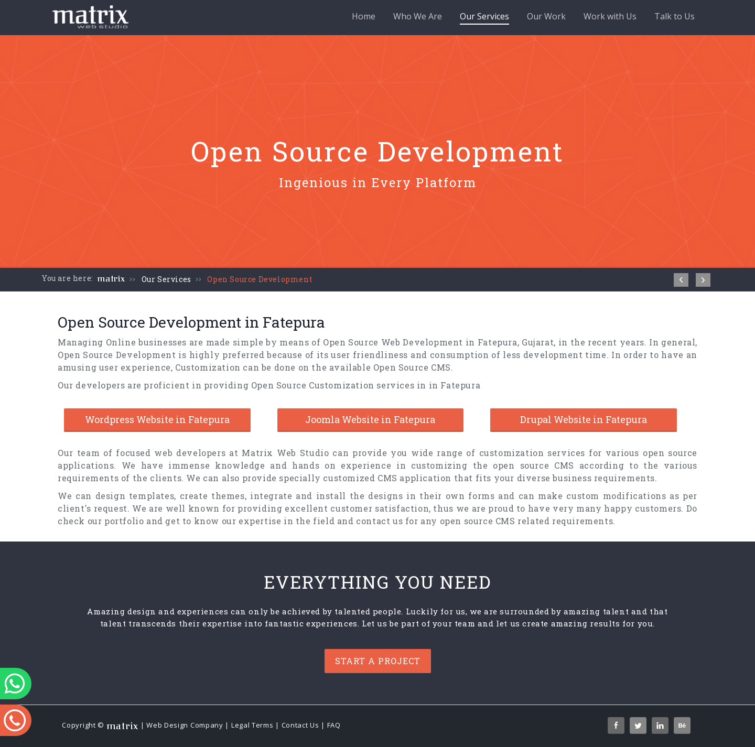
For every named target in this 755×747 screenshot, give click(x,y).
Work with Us (610, 16)
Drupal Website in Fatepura (583, 419)
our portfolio (116, 520)
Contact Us (300, 725)
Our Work (546, 16)
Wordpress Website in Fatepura (157, 419)
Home (363, 16)
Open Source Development (259, 279)
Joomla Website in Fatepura (370, 419)
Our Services (484, 17)
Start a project (377, 660)
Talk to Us (674, 16)
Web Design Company (184, 725)
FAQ (334, 725)
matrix (111, 279)
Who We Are (417, 16)
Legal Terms (252, 725)
